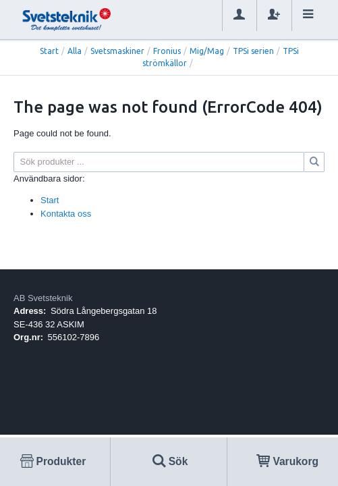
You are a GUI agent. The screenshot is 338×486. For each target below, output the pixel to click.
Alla (74, 51)
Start (49, 51)
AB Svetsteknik (42, 298)
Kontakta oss (65, 214)
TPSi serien (253, 51)
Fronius (167, 51)
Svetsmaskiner (117, 51)
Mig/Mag (207, 51)
